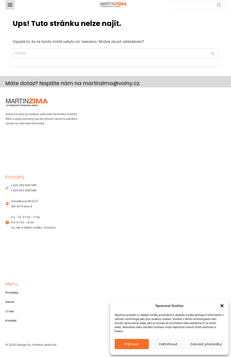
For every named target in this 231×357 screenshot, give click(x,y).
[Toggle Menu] (10, 4)
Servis (9, 302)
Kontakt (10, 320)
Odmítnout (168, 344)
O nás (9, 311)
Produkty (11, 292)
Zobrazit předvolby (206, 344)
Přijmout (132, 344)
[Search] (198, 5)
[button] (222, 306)
